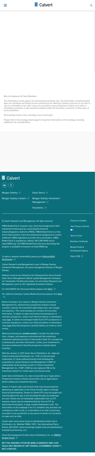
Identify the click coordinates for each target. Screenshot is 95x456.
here (50, 289)
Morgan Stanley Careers (14, 198)
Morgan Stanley (10, 192)
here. (9, 325)
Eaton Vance (38, 192)
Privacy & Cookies (78, 220)
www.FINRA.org (9, 244)
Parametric (37, 207)
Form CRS (75, 256)
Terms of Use (76, 236)
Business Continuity (79, 241)
